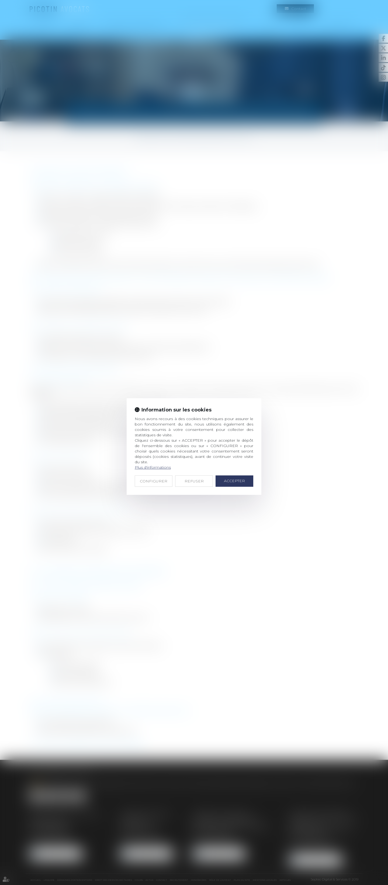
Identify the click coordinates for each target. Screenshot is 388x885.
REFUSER (194, 481)
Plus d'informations (153, 467)
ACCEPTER (234, 480)
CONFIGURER (153, 481)
